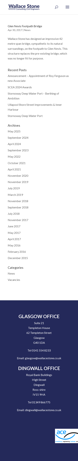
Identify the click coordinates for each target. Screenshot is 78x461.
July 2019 (14, 188)
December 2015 (18, 258)
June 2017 (14, 226)
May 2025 (14, 131)
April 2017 (14, 239)
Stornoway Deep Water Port (25, 115)
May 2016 (14, 245)
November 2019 (18, 182)
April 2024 (14, 144)
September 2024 (18, 137)
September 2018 (18, 207)
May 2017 (14, 232)
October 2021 (17, 163)
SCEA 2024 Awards (20, 87)
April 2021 (14, 169)
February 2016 (17, 251)
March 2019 (15, 194)
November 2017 (18, 220)
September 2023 (18, 150)
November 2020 (18, 175)
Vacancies (14, 279)
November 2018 (18, 201)
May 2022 (14, 156)
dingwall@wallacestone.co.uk (43, 410)
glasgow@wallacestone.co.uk (43, 358)
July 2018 (14, 213)
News (27, 30)
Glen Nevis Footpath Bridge (25, 26)
